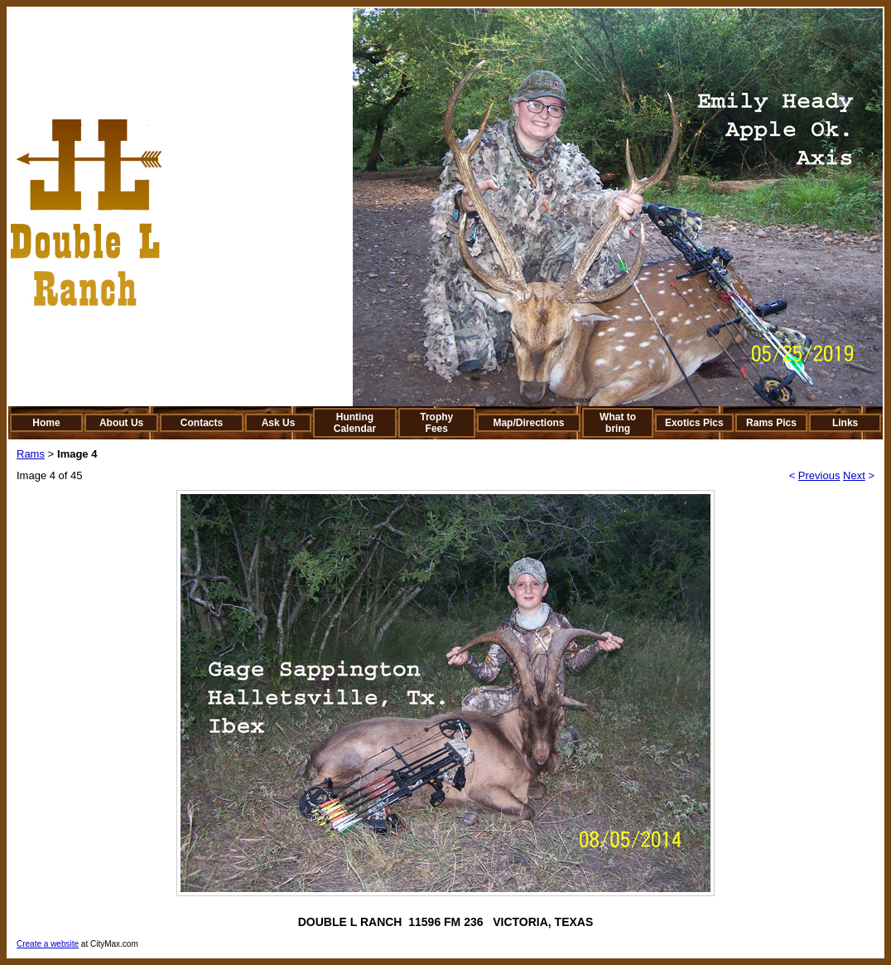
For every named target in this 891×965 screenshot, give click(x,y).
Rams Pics (771, 423)
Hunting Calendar (355, 422)
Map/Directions (528, 423)
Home (46, 423)
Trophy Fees (436, 422)
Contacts (202, 423)
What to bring (618, 422)
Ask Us (279, 423)
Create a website (48, 943)
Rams (31, 454)
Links (845, 423)
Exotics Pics (694, 423)
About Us (121, 423)
